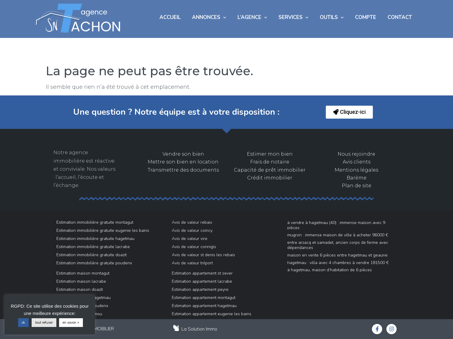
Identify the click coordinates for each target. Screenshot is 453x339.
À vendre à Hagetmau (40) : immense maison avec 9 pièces (336, 225)
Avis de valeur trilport (192, 263)
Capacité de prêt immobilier (270, 170)
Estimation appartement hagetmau (204, 306)
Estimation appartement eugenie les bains (211, 314)
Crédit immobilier (269, 178)
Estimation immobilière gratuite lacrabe (93, 247)
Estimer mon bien (270, 154)
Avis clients (356, 162)
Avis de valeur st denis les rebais (203, 255)
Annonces (209, 17)
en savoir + (71, 322)
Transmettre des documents (183, 170)
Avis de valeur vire (189, 238)
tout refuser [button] (44, 322)
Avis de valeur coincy (192, 230)
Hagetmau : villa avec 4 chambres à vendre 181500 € (338, 263)
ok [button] (23, 322)
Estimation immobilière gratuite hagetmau (95, 238)
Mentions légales (356, 170)
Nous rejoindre (356, 154)
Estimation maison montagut (82, 273)
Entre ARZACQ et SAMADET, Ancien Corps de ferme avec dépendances (337, 245)
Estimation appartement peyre (200, 289)
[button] (349, 112)
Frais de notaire (269, 162)
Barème (356, 178)
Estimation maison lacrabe (81, 281)
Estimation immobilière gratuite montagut (94, 222)
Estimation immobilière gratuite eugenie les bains (102, 230)
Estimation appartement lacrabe (202, 281)
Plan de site (356, 185)
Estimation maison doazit (79, 289)
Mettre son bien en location (183, 162)
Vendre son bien (183, 154)
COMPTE (365, 17)
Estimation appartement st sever (202, 273)
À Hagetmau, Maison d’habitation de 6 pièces (329, 270)
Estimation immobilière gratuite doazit (91, 255)
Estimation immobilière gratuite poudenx (94, 263)
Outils (332, 17)
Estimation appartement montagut (203, 297)
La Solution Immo (199, 329)
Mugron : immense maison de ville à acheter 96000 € (337, 235)
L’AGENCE (252, 17)
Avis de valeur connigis (194, 247)
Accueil (170, 17)
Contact (400, 17)
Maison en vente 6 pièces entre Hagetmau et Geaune (337, 255)
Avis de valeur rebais (192, 222)
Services (293, 17)
